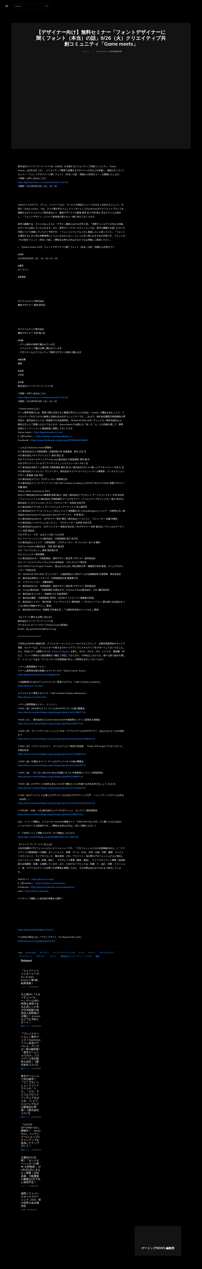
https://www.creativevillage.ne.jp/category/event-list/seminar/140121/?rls (56, 803)
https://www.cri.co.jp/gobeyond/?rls (36, 941)
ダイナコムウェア (107, 952)
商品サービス (25, 1026)
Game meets (30, 952)
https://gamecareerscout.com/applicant (39, 674)
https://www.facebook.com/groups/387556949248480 (59, 440)
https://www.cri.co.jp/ (43, 879)
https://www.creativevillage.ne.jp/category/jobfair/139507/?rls (50, 814)
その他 (23, 1210)
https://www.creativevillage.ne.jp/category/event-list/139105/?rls (52, 765)
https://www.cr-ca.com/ (30, 685)
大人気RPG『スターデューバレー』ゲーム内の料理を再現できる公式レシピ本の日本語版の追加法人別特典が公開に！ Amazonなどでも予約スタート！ (30, 1008)
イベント (85, 51)
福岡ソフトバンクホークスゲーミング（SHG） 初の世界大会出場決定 (31, 1200)
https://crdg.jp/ (60, 651)
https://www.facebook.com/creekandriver (53, 887)
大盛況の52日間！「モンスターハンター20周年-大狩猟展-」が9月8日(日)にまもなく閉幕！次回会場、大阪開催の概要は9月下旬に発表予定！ (31, 1170)
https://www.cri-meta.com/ (32, 697)
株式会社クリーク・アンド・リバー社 (76, 956)
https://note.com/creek (37, 891)
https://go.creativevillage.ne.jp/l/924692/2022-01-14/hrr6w (48, 837)
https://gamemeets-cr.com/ (48, 432)
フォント (53, 956)
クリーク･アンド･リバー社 (64, 952)
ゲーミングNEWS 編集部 (157, 1248)
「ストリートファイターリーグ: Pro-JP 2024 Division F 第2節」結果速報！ (30, 977)
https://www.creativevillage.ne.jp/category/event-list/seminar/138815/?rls (56, 738)
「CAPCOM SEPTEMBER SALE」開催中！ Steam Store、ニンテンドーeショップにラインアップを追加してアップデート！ (31, 1135)
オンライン (44, 952)
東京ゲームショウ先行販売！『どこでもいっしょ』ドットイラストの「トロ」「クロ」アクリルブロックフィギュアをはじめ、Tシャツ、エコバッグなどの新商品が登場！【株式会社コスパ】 (30, 1094)
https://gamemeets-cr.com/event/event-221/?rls (43, 182)
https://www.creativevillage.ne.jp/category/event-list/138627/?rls (52, 712)
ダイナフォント (26, 956)
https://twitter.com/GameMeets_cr (54, 436)
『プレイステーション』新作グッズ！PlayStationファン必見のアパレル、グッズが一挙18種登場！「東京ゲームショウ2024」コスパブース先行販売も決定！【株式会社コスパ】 (31, 1049)
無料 (97, 956)
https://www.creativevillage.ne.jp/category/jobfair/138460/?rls (50, 776)
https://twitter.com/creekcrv (50, 883)
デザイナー (40, 956)
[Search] (47, 6)
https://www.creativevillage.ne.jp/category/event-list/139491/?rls (52, 754)
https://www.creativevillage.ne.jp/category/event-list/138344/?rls (52, 788)
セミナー (92, 952)
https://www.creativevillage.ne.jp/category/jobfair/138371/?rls (50, 723)
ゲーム (81, 952)
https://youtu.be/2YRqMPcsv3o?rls (35, 929)
